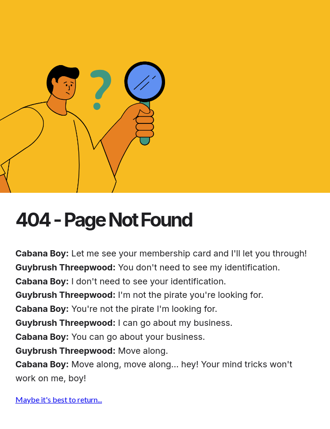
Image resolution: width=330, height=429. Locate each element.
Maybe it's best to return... (58, 399)
